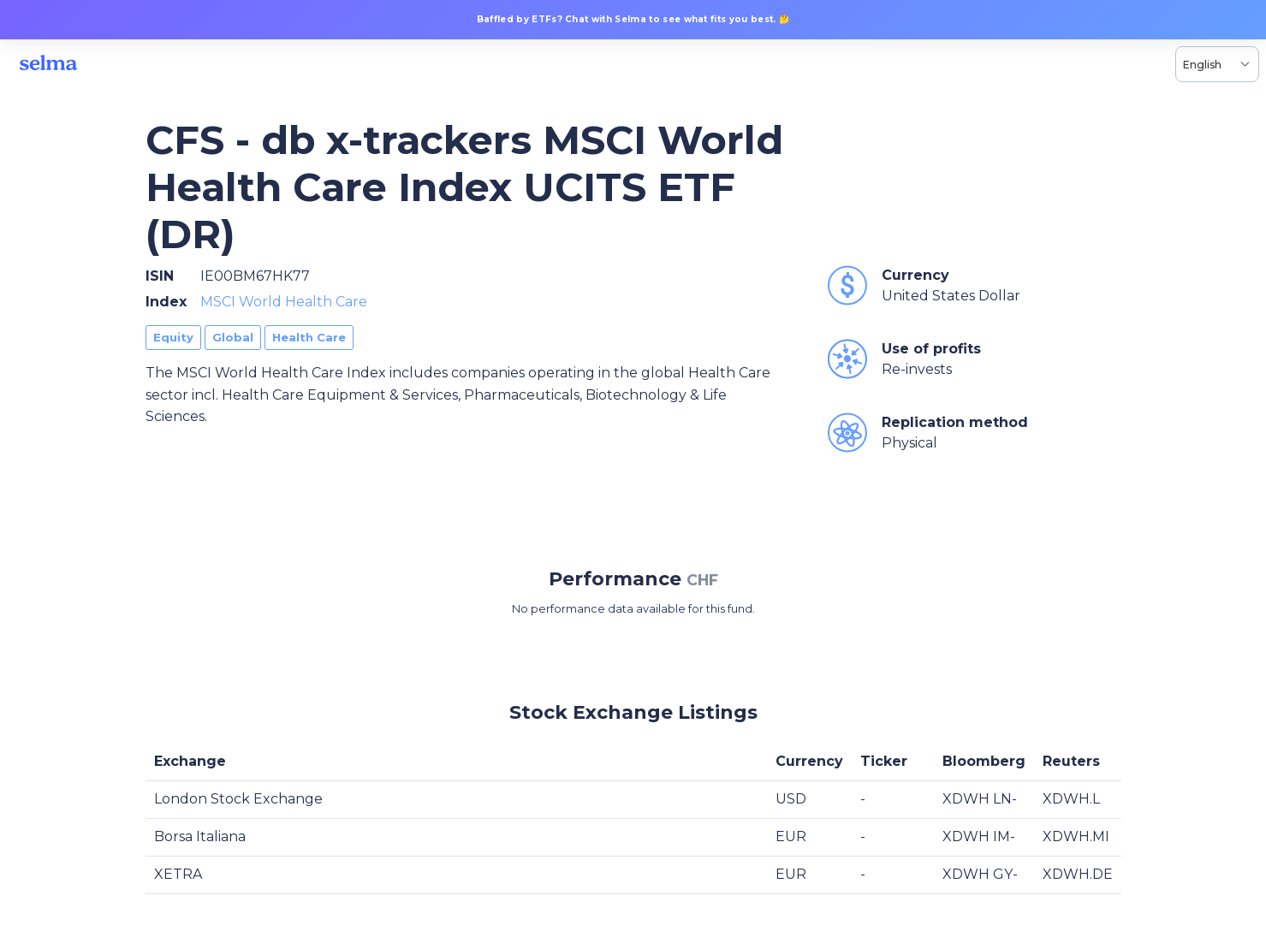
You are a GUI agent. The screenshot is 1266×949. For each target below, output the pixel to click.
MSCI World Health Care (283, 302)
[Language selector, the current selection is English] (1217, 64)
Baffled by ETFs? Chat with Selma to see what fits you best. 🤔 (633, 19)
